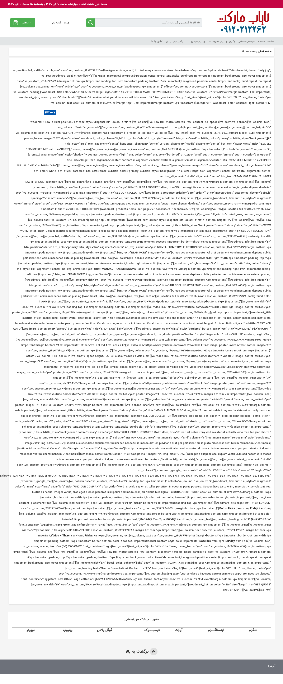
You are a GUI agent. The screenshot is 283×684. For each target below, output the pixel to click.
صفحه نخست (266, 41)
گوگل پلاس (104, 630)
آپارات (178, 630)
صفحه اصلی (265, 52)
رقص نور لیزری (174, 41)
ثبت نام (56, 23)
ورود (66, 23)
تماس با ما (157, 41)
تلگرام (252, 630)
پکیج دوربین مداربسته (222, 41)
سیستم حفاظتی (246, 41)
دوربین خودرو (198, 41)
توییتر (30, 630)
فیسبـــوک (152, 630)
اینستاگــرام (215, 630)
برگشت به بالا (141, 651)
